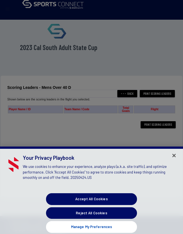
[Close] (174, 158)
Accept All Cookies (91, 201)
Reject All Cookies (91, 215)
